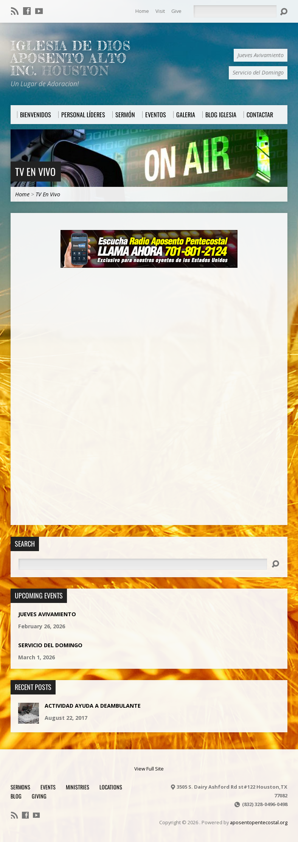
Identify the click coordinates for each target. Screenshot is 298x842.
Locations (110, 787)
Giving (39, 796)
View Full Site (149, 768)
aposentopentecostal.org (258, 822)
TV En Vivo (35, 171)
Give (176, 11)
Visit (160, 11)
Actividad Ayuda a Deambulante (93, 705)
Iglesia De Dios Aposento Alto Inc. (71, 58)
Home (142, 11)
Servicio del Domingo (50, 645)
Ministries (77, 787)
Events (48, 787)
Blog (16, 796)
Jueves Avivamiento (47, 614)
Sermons (20, 787)
